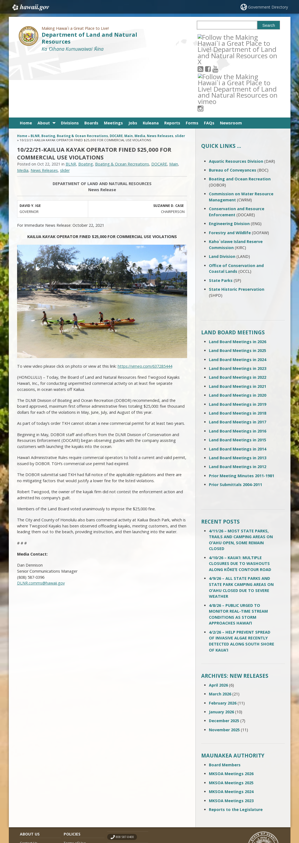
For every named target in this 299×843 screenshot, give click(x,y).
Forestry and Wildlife (230, 172)
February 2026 (222, 642)
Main (128, 75)
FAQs (209, 62)
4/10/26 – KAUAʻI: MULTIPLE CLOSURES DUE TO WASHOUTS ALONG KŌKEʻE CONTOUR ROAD (240, 502)
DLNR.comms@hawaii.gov (41, 522)
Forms (192, 62)
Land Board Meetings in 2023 (237, 307)
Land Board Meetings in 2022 (237, 316)
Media (139, 75)
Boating (48, 75)
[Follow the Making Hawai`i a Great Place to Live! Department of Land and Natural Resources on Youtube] (223, 36)
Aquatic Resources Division (236, 100)
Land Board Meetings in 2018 (237, 352)
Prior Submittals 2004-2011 (235, 423)
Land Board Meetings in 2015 (237, 379)
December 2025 (224, 660)
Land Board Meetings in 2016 (237, 370)
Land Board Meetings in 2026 (237, 281)
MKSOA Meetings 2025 (231, 722)
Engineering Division (229, 163)
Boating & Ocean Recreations (82, 75)
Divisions (70, 62)
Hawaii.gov (30, 7)
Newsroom (231, 62)
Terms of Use (75, 782)
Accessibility (73, 792)
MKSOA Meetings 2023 (231, 739)
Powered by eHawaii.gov (259, 817)
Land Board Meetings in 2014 (237, 388)
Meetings (113, 62)
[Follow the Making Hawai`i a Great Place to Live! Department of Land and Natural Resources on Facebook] (215, 36)
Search (268, 25)
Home (26, 62)
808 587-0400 (125, 776)
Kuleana (151, 62)
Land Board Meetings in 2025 (237, 289)
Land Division (222, 195)
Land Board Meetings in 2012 (237, 406)
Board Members (225, 704)
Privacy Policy (74, 803)
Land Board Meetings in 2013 (237, 397)
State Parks (221, 219)
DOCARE (116, 75)
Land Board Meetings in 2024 (237, 299)
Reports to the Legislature (236, 748)
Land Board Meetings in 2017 (237, 361)
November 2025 (224, 669)
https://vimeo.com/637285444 (145, 305)
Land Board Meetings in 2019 (237, 343)
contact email (125, 787)
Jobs (132, 62)
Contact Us (28, 782)
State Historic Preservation (236, 228)
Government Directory (268, 7)
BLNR (35, 75)
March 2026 (220, 633)
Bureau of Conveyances (232, 109)
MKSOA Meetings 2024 (231, 730)
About (43, 62)
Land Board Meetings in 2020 (237, 334)
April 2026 (218, 624)
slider (180, 75)
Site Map (27, 792)
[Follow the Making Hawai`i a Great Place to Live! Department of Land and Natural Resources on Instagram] (238, 36)
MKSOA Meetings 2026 (231, 713)
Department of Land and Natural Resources (89, 38)
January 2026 (221, 651)
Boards (91, 62)
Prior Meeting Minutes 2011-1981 (241, 415)
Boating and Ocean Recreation (240, 118)
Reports (172, 62)
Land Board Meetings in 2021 (237, 325)
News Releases (160, 75)
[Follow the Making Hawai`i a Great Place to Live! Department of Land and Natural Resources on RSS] (208, 36)
